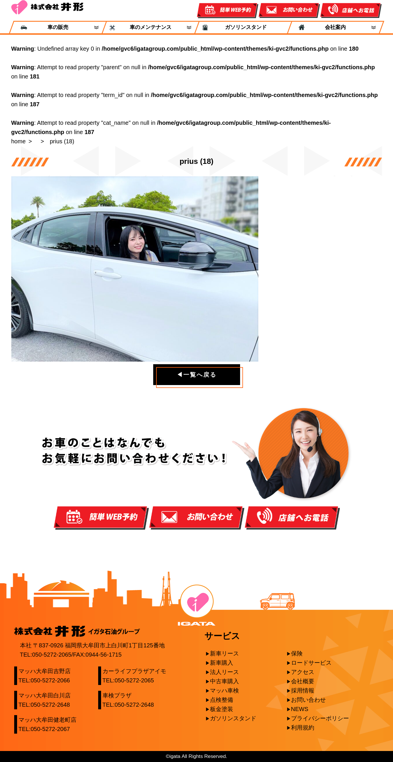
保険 (297, 653)
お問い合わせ (308, 700)
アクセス (302, 672)
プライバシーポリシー (320, 718)
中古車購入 (224, 681)
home (18, 141)
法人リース (224, 672)
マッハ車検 (224, 690)
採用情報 (302, 690)
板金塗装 (221, 709)
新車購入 (221, 663)
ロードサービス (311, 663)
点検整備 (221, 700)
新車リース (224, 653)
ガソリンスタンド (243, 27)
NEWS (299, 709)
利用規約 (302, 727)
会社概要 (302, 681)
